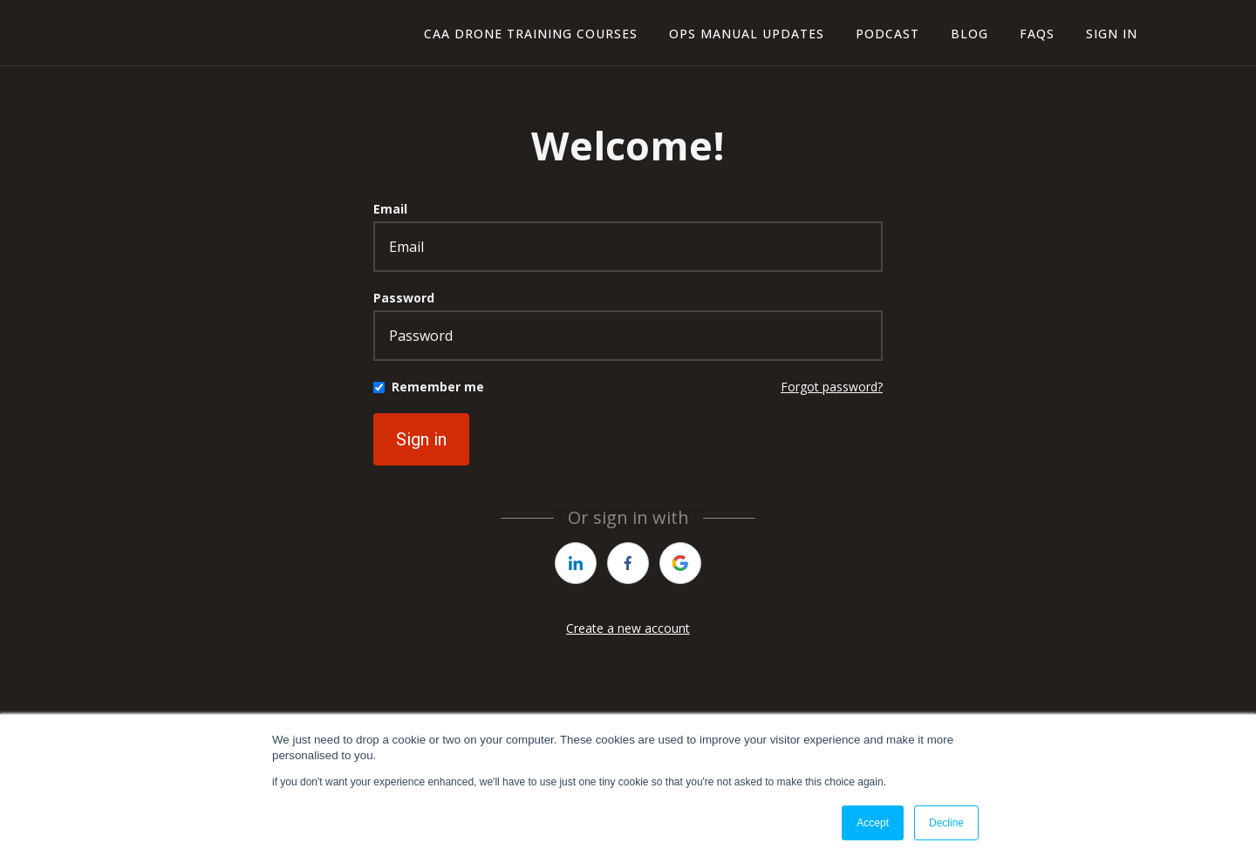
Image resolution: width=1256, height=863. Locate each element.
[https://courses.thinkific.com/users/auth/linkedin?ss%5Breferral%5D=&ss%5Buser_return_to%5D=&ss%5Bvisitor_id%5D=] (576, 563)
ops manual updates (746, 33)
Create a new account (628, 628)
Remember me (438, 386)
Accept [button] (873, 823)
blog (969, 33)
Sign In (1111, 33)
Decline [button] (946, 823)
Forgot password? (832, 386)
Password (403, 297)
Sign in (421, 439)
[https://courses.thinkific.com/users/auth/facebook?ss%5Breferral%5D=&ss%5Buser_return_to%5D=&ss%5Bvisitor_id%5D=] (628, 563)
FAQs (1037, 33)
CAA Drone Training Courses (531, 33)
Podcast (887, 33)
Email (390, 208)
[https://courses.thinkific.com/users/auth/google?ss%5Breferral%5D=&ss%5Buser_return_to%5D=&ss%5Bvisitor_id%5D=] (680, 563)
